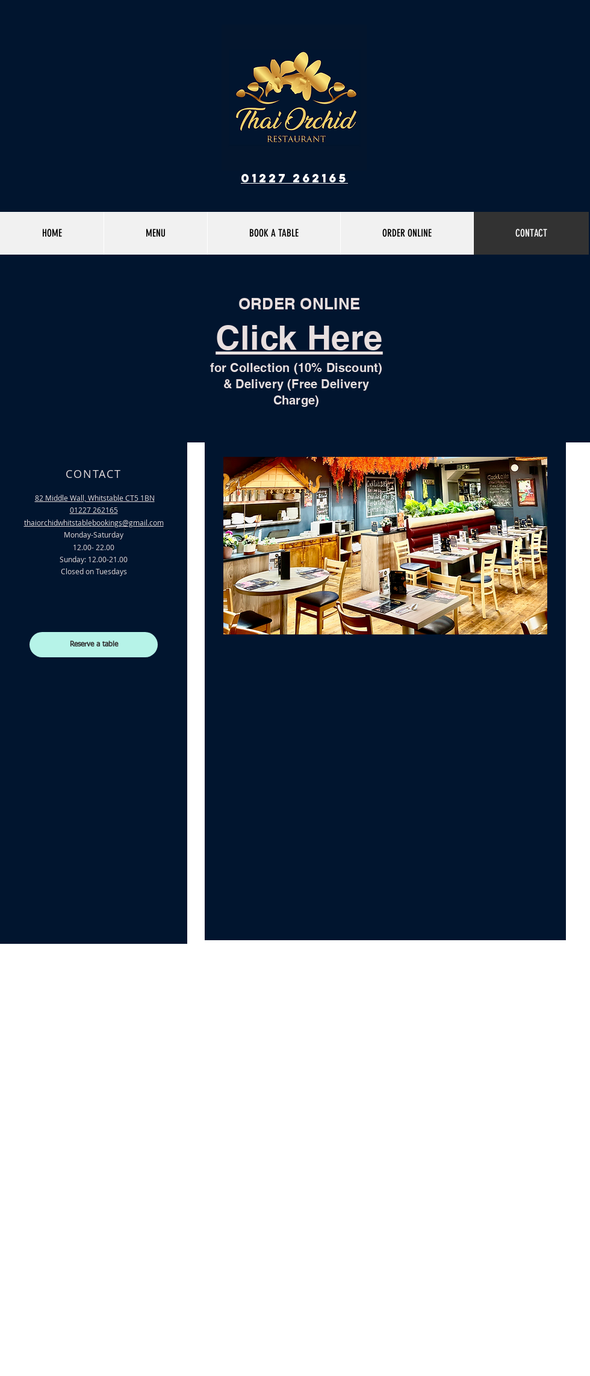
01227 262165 (294, 177)
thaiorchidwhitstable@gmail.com (94, 522)
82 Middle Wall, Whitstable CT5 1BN (95, 498)
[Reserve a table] (94, 644)
